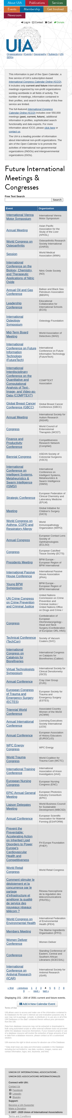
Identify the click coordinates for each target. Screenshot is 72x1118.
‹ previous (22, 988)
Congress (12, 429)
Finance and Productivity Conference (14, 442)
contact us (14, 131)
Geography (40, 54)
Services (57, 2)
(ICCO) (35, 81)
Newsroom (15, 15)
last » (46, 991)
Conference (14, 955)
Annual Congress (18, 540)
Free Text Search (15, 196)
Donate (59, 22)
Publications (37, 2)
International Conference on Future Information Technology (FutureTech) (21, 352)
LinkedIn (15, 1094)
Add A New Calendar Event (37, 1004)
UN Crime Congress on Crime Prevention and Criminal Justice (20, 602)
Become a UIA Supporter (21, 1105)
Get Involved (55, 9)
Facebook (16, 1090)
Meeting (11, 511)
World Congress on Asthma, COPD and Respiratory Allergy (19, 524)
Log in (27, 22)
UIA (19, 37)
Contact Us (14, 1086)
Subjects (53, 54)
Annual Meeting (17, 230)
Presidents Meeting (19, 562)
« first (10, 988)
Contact (37, 22)
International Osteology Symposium (14, 320)
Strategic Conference (20, 497)
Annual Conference (19, 681)
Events (12, 9)
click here (50, 127)
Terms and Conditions (20, 1116)
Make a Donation (17, 1108)
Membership (32, 9)
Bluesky (15, 1097)
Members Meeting (18, 931)
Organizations (14, 54)
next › (36, 991)
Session (11, 254)
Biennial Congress (18, 456)
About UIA (15, 2)
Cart (48, 22)
